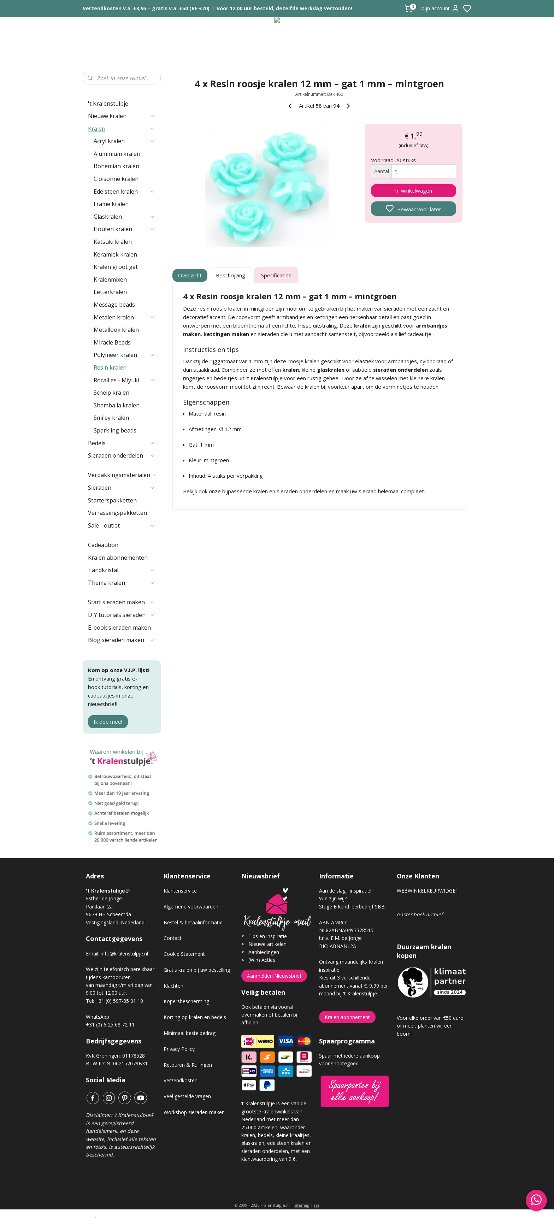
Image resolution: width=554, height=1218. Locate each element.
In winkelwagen (413, 190)
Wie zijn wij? (333, 898)
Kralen (121, 129)
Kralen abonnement (347, 1017)
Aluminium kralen (117, 154)
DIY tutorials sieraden (121, 615)
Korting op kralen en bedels (195, 1017)
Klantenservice (180, 890)
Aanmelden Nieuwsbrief (274, 975)
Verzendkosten (181, 1080)
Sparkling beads (115, 430)
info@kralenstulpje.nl (124, 953)
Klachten (173, 985)
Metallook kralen (116, 330)
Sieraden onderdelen (121, 455)
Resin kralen (110, 367)
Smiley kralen (111, 418)
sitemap (302, 1205)
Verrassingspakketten (117, 513)
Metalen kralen (124, 317)
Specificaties (276, 275)
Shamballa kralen (117, 405)
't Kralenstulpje (108, 103)
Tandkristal (121, 570)
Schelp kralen (111, 392)
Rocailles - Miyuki (124, 380)
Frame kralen (111, 204)
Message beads (114, 304)
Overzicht (190, 275)
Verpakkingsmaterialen (122, 475)
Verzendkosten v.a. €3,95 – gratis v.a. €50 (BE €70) (146, 8)
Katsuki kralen (113, 242)
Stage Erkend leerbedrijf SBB (352, 906)
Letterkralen (110, 292)
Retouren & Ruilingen (188, 1064)
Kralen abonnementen (118, 557)
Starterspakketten (112, 500)
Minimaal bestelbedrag (190, 1033)
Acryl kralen (124, 141)
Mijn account (440, 8)
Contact (173, 938)
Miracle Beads (112, 342)
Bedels (121, 443)
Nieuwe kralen (121, 116)
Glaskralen (124, 216)
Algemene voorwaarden (191, 906)
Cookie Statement (184, 954)
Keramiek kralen (115, 254)
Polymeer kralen (124, 355)
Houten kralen (124, 229)
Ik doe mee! (108, 721)
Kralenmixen (110, 279)
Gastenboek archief (420, 914)
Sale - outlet (121, 525)
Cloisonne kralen (116, 179)
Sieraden (121, 488)
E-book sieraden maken (119, 627)
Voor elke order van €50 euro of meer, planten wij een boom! (430, 1025)
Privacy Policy (179, 1049)
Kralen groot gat (116, 267)
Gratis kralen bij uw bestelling (197, 969)
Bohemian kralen (116, 166)
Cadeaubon (103, 545)
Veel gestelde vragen (187, 1096)
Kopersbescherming (186, 1001)
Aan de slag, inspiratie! (345, 890)
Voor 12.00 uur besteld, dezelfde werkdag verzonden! (284, 8)
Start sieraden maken (121, 602)
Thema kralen (121, 583)
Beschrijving (230, 275)
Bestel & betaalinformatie (193, 922)
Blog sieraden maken (121, 640)
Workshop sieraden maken (194, 1112)
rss (316, 1205)
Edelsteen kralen (124, 191)
